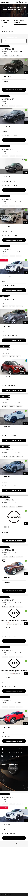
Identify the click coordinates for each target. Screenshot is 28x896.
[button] (25, 2)
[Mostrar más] (14, 844)
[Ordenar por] (14, 41)
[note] (10, 76)
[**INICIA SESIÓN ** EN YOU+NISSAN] (22, 2)
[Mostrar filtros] (7, 31)
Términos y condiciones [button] (10, 765)
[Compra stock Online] (16, 2)
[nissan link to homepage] (3, 2)
